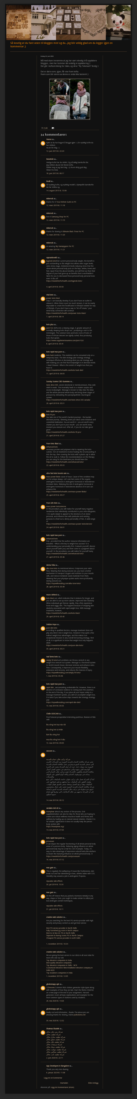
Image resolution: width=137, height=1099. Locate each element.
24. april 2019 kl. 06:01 (55, 527)
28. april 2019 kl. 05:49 (55, 587)
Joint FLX (49, 328)
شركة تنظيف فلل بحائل (55, 1042)
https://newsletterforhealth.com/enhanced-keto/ (65, 462)
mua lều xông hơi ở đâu (55, 740)
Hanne (48, 139)
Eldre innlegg (93, 1083)
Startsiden (64, 1083)
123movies (50, 987)
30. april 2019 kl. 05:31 (55, 649)
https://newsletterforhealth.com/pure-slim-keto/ (64, 645)
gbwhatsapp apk (52, 984)
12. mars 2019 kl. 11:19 (55, 220)
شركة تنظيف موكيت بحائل (56, 1050)
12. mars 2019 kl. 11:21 (55, 250)
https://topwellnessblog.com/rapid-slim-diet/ (63, 702)
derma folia (50, 565)
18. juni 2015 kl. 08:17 (55, 173)
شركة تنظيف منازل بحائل (55, 1037)
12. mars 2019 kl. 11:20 (55, 235)
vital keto (49, 295)
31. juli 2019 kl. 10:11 (54, 909)
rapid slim (50, 687)
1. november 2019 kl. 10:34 (57, 944)
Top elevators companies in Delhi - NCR (61, 965)
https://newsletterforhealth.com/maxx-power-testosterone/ (69, 524)
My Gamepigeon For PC (65, 246)
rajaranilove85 (51, 258)
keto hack (50, 355)
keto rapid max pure (54, 352)
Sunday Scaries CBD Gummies (58, 381)
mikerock (49, 199)
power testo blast (53, 298)
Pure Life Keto (51, 503)
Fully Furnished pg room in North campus (62, 930)
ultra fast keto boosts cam (56, 473)
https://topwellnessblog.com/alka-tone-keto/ (63, 583)
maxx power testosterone (56, 506)
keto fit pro (50, 415)
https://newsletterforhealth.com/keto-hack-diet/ (64, 370)
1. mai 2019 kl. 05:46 (54, 676)
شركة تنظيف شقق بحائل (55, 1039)
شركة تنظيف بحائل (53, 1034)
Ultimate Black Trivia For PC (73, 231)
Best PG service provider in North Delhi (61, 928)
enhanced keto (52, 447)
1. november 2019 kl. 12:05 (57, 976)
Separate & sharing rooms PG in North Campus (64, 935)
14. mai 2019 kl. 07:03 (55, 830)
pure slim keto (51, 628)
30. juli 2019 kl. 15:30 (54, 884)
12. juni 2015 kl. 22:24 (55, 151)
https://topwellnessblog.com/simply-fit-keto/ (63, 673)
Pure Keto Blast (52, 444)
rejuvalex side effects (54, 881)
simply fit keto (51, 660)
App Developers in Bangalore (57, 1066)
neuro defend (51, 595)
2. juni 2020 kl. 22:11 (54, 1058)
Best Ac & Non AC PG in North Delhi (60, 933)
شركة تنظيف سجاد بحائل (55, 1047)
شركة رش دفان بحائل (54, 1032)
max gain (49, 868)
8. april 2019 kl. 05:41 (55, 344)
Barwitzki (49, 159)
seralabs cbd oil (52, 808)
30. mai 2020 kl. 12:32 (55, 1021)
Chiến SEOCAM (52, 714)
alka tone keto (51, 568)
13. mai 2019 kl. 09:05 (55, 743)
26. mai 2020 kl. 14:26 (55, 1001)
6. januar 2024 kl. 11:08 (55, 1073)
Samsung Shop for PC (60, 217)
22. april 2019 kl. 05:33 (55, 465)
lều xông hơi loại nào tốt (56, 725)
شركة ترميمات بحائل (54, 1044)
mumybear (50, 812)
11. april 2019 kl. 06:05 (55, 374)
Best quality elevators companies (59, 963)
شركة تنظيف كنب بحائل (55, 1054)
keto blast (50, 598)
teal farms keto (52, 657)
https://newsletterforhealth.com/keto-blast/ (63, 613)
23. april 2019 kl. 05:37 (55, 495)
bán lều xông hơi (53, 735)
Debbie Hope (51, 624)
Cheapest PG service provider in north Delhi (63, 938)
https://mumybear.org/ (55, 826)
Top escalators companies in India (59, 973)
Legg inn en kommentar (53, 1078)
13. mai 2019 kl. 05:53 (55, 706)
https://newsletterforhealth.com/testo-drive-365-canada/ (68, 400)
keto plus (49, 325)
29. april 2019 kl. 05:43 (55, 617)
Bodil (48, 181)
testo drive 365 (52, 385)
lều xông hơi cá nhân (54, 730)
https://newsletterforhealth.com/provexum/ (63, 856)
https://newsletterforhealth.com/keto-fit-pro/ (63, 432)
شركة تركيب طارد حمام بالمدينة (58, 759)
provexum (50, 841)
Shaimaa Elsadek (52, 1029)
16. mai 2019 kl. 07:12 (55, 860)
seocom (49, 751)
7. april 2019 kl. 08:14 (55, 317)
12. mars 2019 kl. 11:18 (55, 205)
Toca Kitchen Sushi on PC (66, 202)
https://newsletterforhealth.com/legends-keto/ (64, 281)
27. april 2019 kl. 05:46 (55, 557)
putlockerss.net (79, 1015)
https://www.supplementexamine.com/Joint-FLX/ (65, 340)
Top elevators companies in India (59, 960)
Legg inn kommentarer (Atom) (62, 1087)
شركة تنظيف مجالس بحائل (56, 1052)
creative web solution (54, 917)
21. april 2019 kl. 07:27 (55, 436)
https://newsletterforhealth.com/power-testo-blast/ (66, 313)
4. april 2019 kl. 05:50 (55, 287)
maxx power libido (53, 477)
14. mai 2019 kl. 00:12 (55, 800)
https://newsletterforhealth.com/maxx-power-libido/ (66, 492)
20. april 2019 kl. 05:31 (55, 403)
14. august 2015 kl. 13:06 (56, 191)
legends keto (51, 261)
